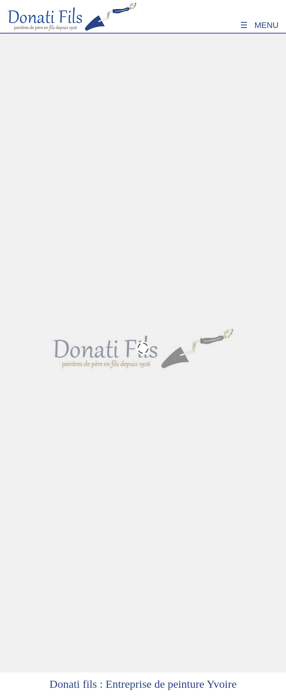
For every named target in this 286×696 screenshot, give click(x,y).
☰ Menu (259, 25)
